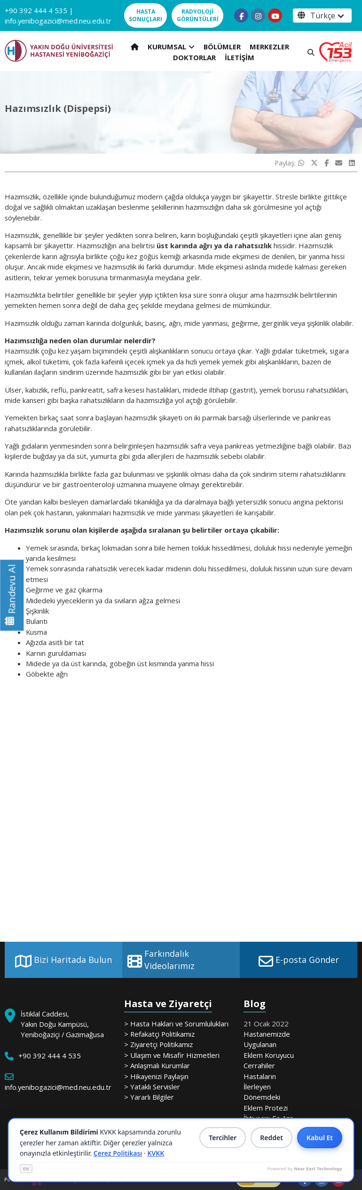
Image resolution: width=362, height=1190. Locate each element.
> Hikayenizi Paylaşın (156, 1076)
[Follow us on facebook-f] (241, 15)
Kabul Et (320, 1137)
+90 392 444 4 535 (36, 10)
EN (26, 1169)
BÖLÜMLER (222, 46)
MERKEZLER (269, 46)
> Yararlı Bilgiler (149, 1097)
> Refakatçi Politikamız (159, 1034)
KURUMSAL (171, 46)
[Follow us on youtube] (275, 15)
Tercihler (222, 1137)
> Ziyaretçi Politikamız (158, 1044)
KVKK (155, 1153)
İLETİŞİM (239, 57)
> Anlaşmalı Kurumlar (157, 1065)
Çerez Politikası (118, 1153)
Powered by (305, 1169)
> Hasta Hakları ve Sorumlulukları (176, 1023)
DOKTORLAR (194, 57)
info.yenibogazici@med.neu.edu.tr (58, 20)
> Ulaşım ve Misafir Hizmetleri (172, 1055)
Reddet (271, 1137)
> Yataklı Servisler (152, 1086)
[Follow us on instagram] (258, 15)
